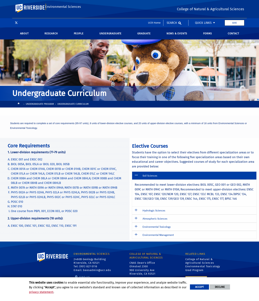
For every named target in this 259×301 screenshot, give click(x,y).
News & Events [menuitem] (176, 36)
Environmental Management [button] (158, 238)
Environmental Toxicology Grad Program (202, 271)
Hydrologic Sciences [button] (154, 213)
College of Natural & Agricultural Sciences (199, 264)
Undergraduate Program (40, 107)
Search (172, 4)
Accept (199, 286)
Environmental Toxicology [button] (157, 229)
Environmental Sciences (62, 18)
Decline (220, 286)
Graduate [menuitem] (144, 36)
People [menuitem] (79, 36)
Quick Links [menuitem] (203, 4)
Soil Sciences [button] (150, 178)
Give (234, 4)
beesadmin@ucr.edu (97, 273)
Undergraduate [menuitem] (110, 36)
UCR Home (154, 4)
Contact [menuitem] (233, 36)
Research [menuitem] (51, 36)
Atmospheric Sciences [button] (155, 221)
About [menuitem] (24, 36)
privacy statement (41, 292)
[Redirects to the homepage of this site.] (18, 107)
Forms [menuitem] (207, 36)
